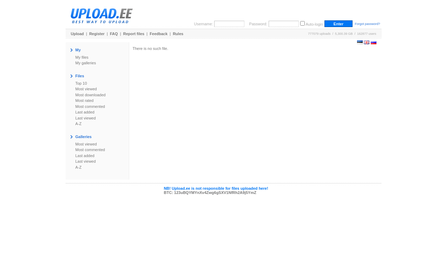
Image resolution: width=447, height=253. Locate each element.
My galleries (85, 63)
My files (81, 57)
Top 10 (81, 83)
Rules (178, 34)
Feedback (158, 34)
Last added (84, 112)
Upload (77, 34)
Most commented (90, 106)
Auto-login (314, 24)
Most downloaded (90, 95)
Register (97, 34)
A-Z (78, 124)
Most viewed (86, 89)
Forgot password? (367, 24)
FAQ (114, 34)
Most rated (84, 100)
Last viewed (85, 118)
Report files (134, 34)
